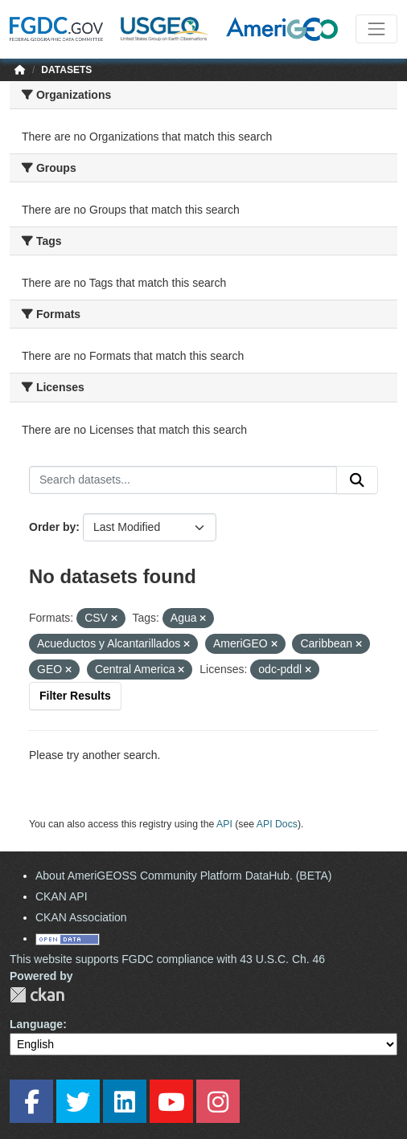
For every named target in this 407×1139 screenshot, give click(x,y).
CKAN (37, 994)
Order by (52, 527)
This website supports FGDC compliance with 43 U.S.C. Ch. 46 (167, 959)
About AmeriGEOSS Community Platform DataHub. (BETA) (183, 875)
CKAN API (61, 896)
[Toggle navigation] (376, 28)
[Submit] (357, 480)
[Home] (20, 70)
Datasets (66, 70)
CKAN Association (81, 917)
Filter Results (75, 695)
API (224, 824)
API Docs (277, 824)
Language (36, 1024)
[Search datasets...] (183, 480)
